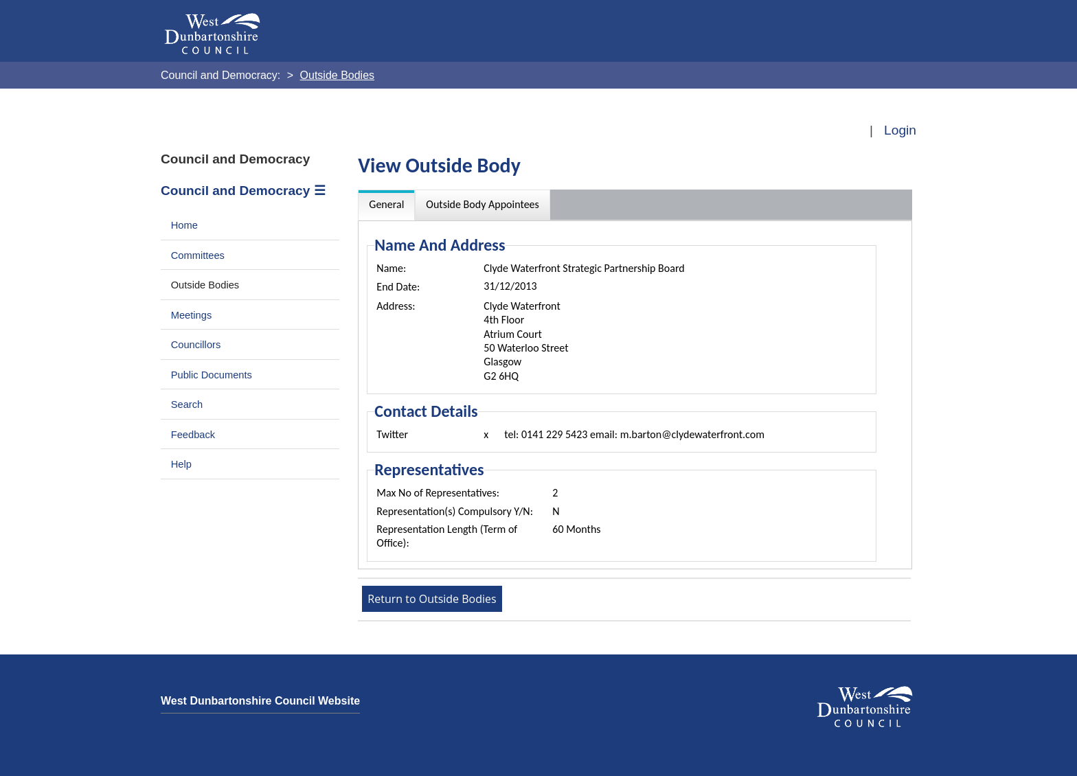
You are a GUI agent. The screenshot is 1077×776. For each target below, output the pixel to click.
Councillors (196, 344)
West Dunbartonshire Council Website (260, 701)
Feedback (193, 434)
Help (181, 464)
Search (187, 404)
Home (184, 225)
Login (900, 130)
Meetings (191, 315)
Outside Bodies (205, 284)
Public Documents (211, 374)
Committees (198, 255)
